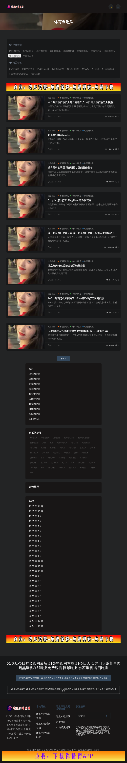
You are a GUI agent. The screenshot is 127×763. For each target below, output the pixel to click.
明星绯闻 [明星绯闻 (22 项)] (72, 458)
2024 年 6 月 (35, 591)
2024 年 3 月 (35, 605)
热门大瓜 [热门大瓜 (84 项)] (54, 463)
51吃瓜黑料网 (63, 727)
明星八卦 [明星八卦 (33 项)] (51, 458)
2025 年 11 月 (36, 506)
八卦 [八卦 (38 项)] (44, 443)
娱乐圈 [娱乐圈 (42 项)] (92, 448)
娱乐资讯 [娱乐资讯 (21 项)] (56, 453)
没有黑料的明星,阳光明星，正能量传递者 (70, 167)
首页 (31, 369)
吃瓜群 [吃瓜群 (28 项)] (62, 448)
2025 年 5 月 (35, 536)
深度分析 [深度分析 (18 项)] (83, 458)
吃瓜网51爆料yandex (59, 134)
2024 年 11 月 (36, 566)
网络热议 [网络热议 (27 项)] (83, 468)
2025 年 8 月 (35, 521)
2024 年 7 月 (35, 586)
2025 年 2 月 (35, 551)
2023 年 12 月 (36, 620)
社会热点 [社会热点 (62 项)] (33, 468)
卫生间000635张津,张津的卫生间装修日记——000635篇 (78, 330)
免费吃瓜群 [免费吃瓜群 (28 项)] (34, 443)
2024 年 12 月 (36, 561)
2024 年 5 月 (35, 596)
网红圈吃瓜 (14, 51)
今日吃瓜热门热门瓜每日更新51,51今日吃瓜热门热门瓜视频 (80, 102)
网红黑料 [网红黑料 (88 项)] (51, 468)
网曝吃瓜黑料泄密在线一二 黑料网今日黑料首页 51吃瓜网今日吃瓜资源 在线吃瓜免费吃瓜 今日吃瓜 (63, 678)
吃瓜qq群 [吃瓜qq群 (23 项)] (74, 443)
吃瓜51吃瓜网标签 (43, 735)
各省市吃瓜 (28, 51)
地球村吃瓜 (69, 51)
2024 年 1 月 (35, 615)
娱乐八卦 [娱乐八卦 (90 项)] (83, 448)
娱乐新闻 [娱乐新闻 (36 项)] (45, 453)
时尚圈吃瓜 (96, 51)
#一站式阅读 (108, 68)
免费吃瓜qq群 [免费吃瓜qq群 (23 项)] (69, 438)
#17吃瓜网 (14, 68)
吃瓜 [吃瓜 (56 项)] (51, 443)
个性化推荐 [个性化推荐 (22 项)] (45, 438)
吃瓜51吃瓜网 (63, 716)
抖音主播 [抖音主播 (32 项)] (85, 453)
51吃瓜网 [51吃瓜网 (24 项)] (33, 438)
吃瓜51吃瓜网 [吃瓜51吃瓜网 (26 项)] (62, 443)
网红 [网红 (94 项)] (42, 468)
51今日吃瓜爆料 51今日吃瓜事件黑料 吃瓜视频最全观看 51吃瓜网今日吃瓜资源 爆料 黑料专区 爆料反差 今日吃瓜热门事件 (63, 690)
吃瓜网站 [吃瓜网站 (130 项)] (53, 448)
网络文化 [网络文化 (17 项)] (62, 468)
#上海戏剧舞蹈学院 (18, 73)
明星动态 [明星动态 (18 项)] (62, 458)
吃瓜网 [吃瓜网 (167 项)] (43, 448)
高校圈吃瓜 (41, 51)
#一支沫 (95, 68)
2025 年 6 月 (35, 531)
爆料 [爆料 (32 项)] (72, 463)
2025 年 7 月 (35, 526)
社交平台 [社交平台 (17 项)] (92, 463)
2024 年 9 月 (35, 576)
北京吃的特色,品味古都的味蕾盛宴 (66, 265)
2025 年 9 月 (35, 516)
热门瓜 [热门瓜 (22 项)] (64, 463)
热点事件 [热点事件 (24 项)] (33, 463)
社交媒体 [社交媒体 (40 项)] (81, 463)
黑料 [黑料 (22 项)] (32, 473)
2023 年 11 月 (36, 625)
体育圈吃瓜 (14, 55)
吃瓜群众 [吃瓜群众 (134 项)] (72, 448)
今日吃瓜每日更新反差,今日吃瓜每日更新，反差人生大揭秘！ (81, 232)
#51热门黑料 (73, 68)
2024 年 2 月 (35, 610)
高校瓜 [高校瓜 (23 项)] (92, 468)
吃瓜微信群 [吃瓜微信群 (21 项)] (86, 443)
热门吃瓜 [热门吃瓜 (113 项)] (44, 463)
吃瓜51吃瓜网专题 (43, 716)
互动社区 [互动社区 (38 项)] (56, 438)
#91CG (85, 68)
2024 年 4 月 (35, 601)
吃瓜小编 (51, 98)
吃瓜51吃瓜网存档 (43, 725)
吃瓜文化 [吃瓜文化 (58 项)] (33, 448)
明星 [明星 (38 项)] (42, 458)
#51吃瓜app (43, 68)
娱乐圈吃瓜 (55, 51)
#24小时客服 (28, 68)
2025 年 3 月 (35, 546)
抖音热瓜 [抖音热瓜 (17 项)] (33, 458)
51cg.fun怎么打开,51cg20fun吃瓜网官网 (69, 200)
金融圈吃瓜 (109, 51)
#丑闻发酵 (36, 73)
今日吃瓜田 (28, 55)
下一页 (63, 358)
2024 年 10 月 (36, 571)
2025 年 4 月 (35, 541)
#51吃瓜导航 (58, 68)
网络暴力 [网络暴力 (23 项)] (72, 468)
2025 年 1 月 (35, 556)
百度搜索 (60, 721)
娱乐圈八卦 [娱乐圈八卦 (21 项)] (34, 453)
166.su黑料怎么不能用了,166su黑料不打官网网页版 (76, 298)
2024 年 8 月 (35, 581)
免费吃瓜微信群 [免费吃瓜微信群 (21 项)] (84, 438)
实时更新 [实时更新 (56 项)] (67, 453)
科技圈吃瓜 (82, 51)
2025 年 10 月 (36, 511)
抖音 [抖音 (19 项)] (76, 453)
